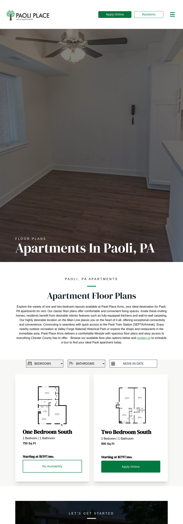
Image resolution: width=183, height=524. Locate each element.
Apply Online (115, 14)
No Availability (52, 466)
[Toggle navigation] (172, 14)
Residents (149, 14)
